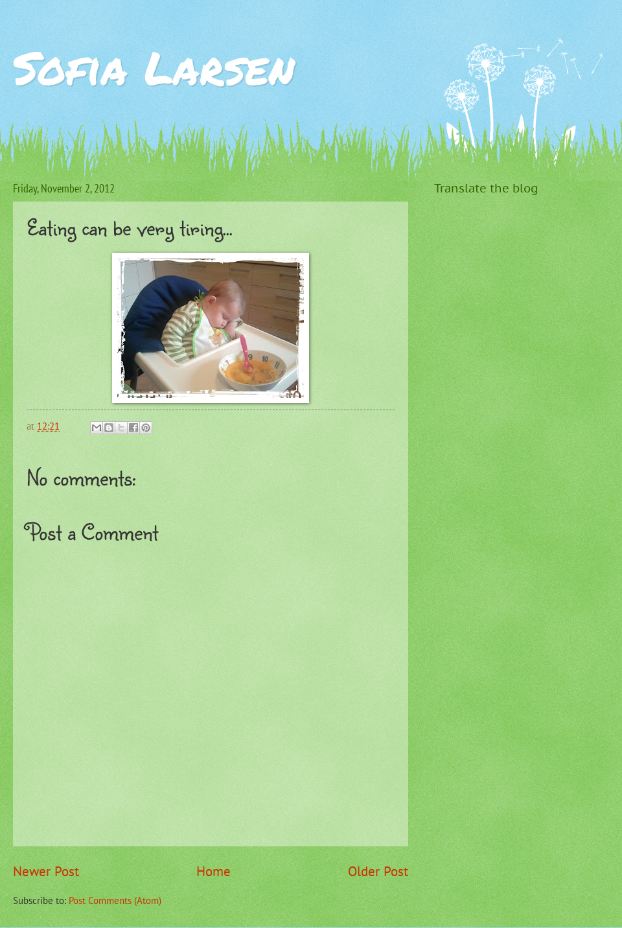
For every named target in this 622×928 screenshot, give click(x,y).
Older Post (378, 871)
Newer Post (46, 871)
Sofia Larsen (154, 66)
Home (213, 871)
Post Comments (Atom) (115, 900)
